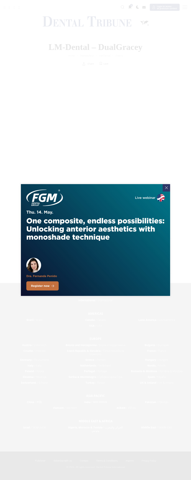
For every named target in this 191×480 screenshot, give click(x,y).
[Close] (166, 188)
